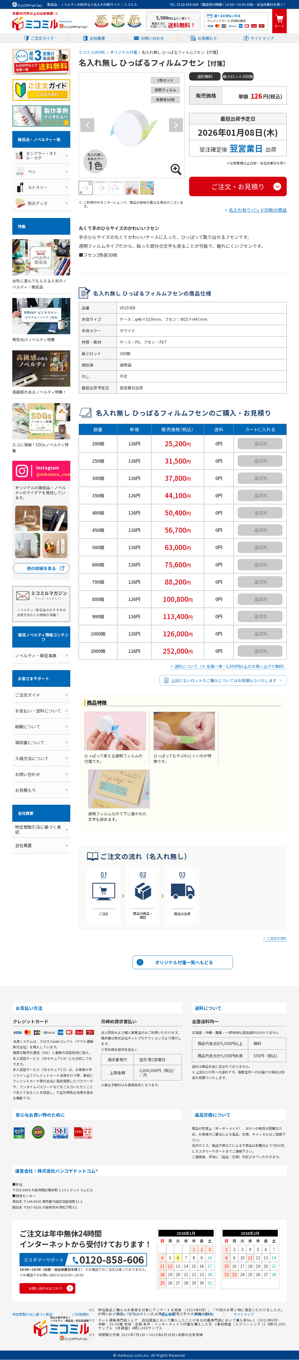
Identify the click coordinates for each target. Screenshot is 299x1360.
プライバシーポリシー (125, 1314)
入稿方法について (32, 758)
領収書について (29, 742)
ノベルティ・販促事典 (36, 655)
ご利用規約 (80, 1314)
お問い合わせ (152, 38)
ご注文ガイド (42, 38)
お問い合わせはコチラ (45, 1288)
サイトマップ (262, 38)
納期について (27, 726)
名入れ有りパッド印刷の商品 (258, 210)
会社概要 (97, 38)
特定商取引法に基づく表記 (38, 829)
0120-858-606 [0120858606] (111, 1259)
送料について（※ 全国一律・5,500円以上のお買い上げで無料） (230, 666)
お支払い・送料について (38, 711)
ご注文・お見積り (238, 186)
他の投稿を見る (41, 568)
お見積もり (207, 38)
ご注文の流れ (277, 939)
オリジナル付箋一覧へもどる (184, 962)
